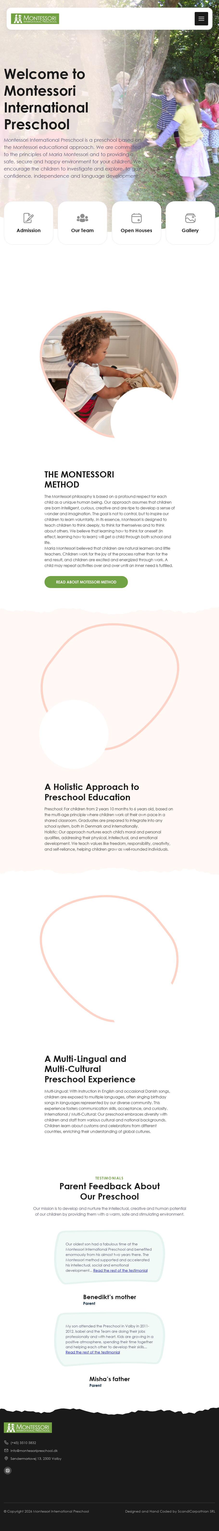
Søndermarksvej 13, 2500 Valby (33, 1458)
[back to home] (35, 18)
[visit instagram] (8, 1470)
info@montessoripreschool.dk (31, 1450)
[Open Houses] (136, 223)
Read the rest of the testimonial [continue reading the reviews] (120, 1270)
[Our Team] (82, 223)
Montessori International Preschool (61, 1511)
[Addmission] (28, 223)
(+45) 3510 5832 (20, 1442)
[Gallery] (190, 223)
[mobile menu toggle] (201, 18)
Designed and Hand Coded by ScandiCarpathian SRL (170, 1511)
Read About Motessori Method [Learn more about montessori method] (86, 582)
